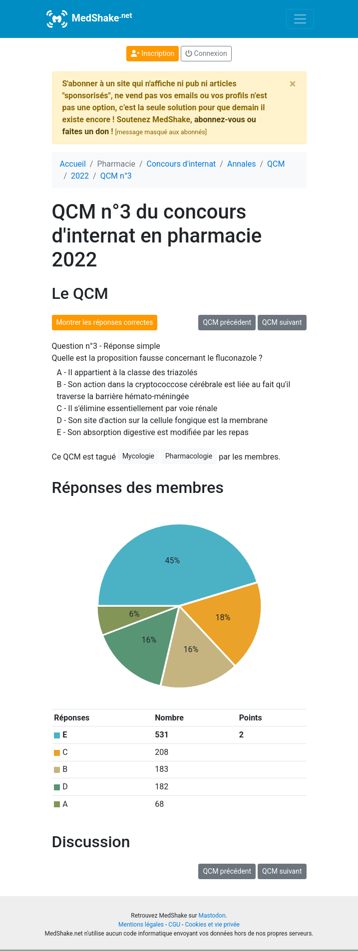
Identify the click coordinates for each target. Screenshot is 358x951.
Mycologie (138, 456)
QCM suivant (282, 322)
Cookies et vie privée (212, 924)
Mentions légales (141, 924)
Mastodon (211, 915)
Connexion (206, 53)
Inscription (152, 53)
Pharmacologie (188, 456)
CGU (174, 924)
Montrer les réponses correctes (104, 322)
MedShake (88, 18)
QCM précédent (227, 322)
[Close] (293, 84)
